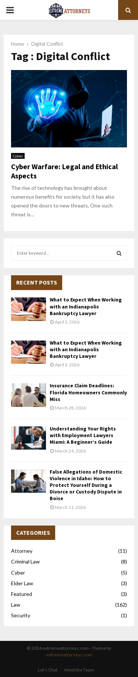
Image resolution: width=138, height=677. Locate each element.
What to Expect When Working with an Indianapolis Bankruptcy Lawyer (86, 306)
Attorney (21, 551)
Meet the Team (79, 670)
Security (20, 615)
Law (15, 604)
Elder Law (22, 583)
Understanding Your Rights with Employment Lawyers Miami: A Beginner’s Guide (83, 435)
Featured (21, 594)
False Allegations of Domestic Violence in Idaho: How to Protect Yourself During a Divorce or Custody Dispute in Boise (86, 485)
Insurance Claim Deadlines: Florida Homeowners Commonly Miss (88, 392)
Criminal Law (25, 561)
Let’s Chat (47, 670)
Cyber (18, 156)
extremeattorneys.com (69, 654)
